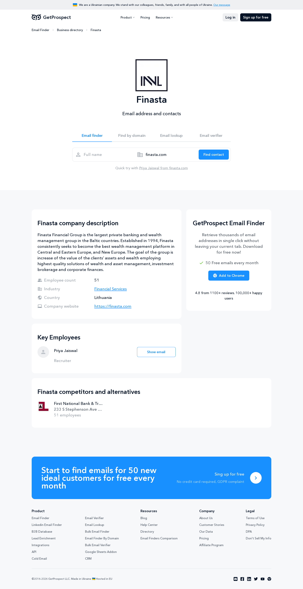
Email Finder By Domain (102, 538)
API (34, 552)
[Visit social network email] (235, 579)
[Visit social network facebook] (242, 579)
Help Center (149, 525)
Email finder (92, 135)
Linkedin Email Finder (47, 525)
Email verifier (211, 135)
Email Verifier (94, 518)
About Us (206, 518)
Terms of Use (255, 518)
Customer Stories (211, 525)
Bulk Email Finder (97, 531)
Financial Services (110, 288)
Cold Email (39, 558)
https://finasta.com (112, 306)
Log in (230, 17)
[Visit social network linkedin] (249, 579)
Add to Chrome (228, 275)
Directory (147, 531)
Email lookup (171, 135)
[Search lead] (214, 155)
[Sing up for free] (256, 478)
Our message (221, 5)
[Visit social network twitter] (256, 579)
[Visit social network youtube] (263, 579)
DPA (249, 531)
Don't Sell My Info (258, 538)
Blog (143, 518)
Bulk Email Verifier (98, 545)
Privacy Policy (255, 525)
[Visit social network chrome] (269, 579)
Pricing (145, 17)
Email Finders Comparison (159, 538)
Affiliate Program (211, 545)
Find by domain (132, 135)
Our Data (206, 531)
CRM (88, 558)
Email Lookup (94, 525)
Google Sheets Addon (101, 552)
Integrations (40, 545)
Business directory (70, 30)
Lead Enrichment (44, 538)
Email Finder (40, 30)
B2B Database (42, 531)
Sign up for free (255, 17)
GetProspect (51, 17)
